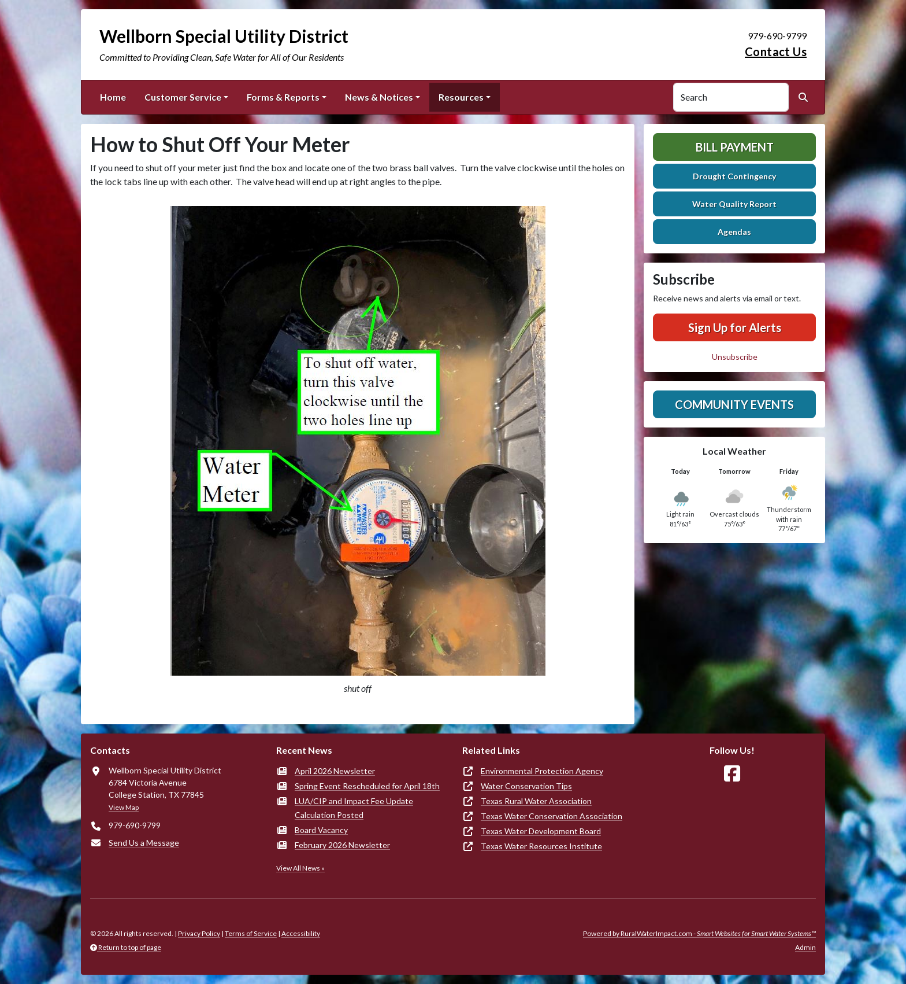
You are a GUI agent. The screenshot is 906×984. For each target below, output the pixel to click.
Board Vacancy (321, 830)
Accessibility (300, 933)
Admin (805, 947)
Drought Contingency (734, 176)
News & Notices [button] (379, 96)
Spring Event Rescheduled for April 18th (367, 786)
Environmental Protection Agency (542, 771)
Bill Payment (735, 147)
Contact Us (776, 51)
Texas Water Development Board (541, 831)
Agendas (734, 232)
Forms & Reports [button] (283, 96)
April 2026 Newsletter (335, 771)
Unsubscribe (735, 357)
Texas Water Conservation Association (551, 816)
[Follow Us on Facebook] (732, 773)
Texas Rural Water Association (536, 801)
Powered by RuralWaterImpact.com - (699, 933)
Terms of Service (251, 933)
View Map (124, 807)
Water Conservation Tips (526, 786)
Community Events (734, 404)
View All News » (300, 868)
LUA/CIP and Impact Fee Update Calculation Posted (354, 808)
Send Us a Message (144, 842)
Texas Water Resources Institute (541, 846)
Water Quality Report (734, 204)
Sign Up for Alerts (734, 327)
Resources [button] (461, 96)
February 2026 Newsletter (342, 845)
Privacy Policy (199, 933)
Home (113, 96)
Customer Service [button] (182, 96)
